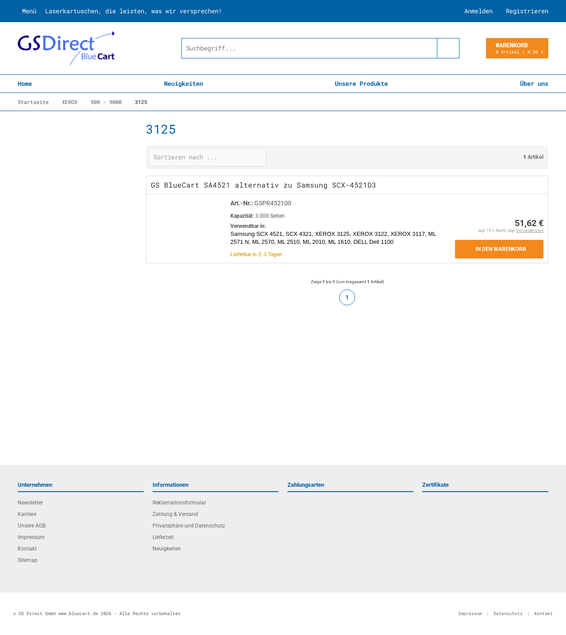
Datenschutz (508, 613)
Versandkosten (529, 230)
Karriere (27, 514)
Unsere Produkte (361, 83)
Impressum (31, 537)
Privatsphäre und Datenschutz (189, 526)
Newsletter (30, 503)
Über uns (534, 83)
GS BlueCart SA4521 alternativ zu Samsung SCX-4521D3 (263, 184)
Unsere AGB (32, 526)
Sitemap (28, 560)
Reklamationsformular (179, 503)
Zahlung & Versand (175, 514)
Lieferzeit (163, 537)
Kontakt (27, 549)
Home (25, 83)
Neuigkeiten (183, 83)
